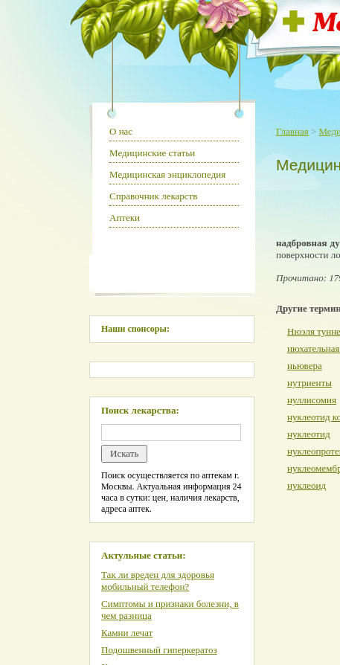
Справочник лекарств (153, 196)
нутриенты (309, 382)
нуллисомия (311, 399)
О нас (120, 131)
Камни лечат (127, 632)
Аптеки (124, 217)
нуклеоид (306, 485)
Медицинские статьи (152, 152)
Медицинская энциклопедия (167, 174)
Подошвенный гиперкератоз (159, 649)
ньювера (304, 365)
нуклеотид (308, 434)
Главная (292, 131)
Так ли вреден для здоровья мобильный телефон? (157, 580)
